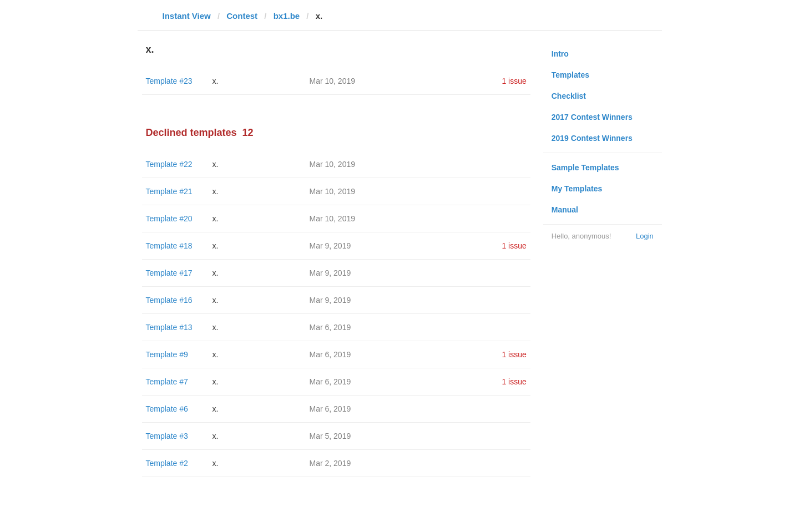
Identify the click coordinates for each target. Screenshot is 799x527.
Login (645, 236)
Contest (241, 16)
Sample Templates (585, 167)
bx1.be (287, 16)
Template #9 (167, 354)
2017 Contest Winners (592, 117)
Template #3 (167, 436)
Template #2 (167, 463)
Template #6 (167, 408)
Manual (565, 209)
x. (216, 81)
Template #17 (169, 272)
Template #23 (169, 81)
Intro (560, 53)
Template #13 (169, 327)
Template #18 (169, 245)
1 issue (514, 81)
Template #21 (169, 191)
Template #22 (169, 164)
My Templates (577, 188)
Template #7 (167, 381)
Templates (570, 74)
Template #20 (169, 218)
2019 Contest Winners (592, 138)
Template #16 (169, 300)
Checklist (569, 96)
